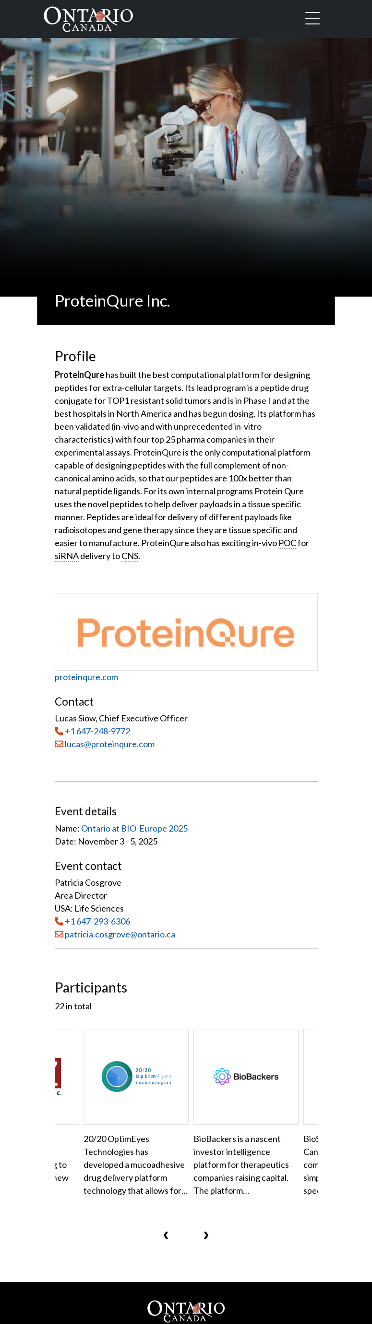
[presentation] (166, 1234)
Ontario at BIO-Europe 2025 (134, 828)
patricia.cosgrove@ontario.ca (120, 934)
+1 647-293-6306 (97, 921)
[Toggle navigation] (312, 19)
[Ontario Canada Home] (88, 17)
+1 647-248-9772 (97, 731)
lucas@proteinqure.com (105, 744)
